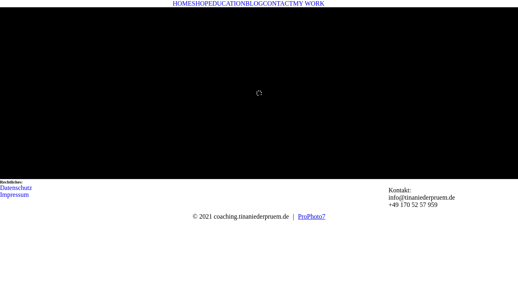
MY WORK (309, 3)
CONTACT (278, 3)
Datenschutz (16, 187)
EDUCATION (227, 3)
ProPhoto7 (311, 216)
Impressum (14, 194)
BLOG (254, 3)
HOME (182, 3)
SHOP (200, 3)
